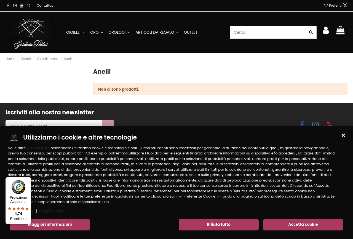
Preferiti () (335, 5)
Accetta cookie (303, 225)
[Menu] (28, 180)
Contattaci (45, 5)
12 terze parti (38, 148)
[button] (343, 136)
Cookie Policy (51, 211)
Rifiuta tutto (218, 225)
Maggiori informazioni (50, 225)
